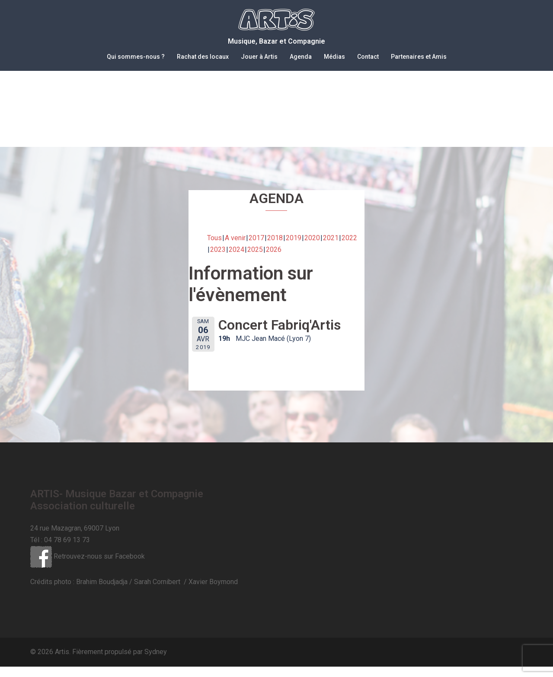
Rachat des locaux (203, 56)
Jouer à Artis (259, 56)
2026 (273, 260)
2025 (255, 260)
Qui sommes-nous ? (136, 56)
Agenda (301, 56)
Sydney (155, 662)
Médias (334, 56)
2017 (256, 248)
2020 (312, 248)
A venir (235, 248)
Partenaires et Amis (419, 56)
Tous (214, 248)
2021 (331, 248)
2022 (349, 248)
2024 (236, 260)
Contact (368, 56)
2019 (293, 248)
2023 (218, 260)
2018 (275, 248)
